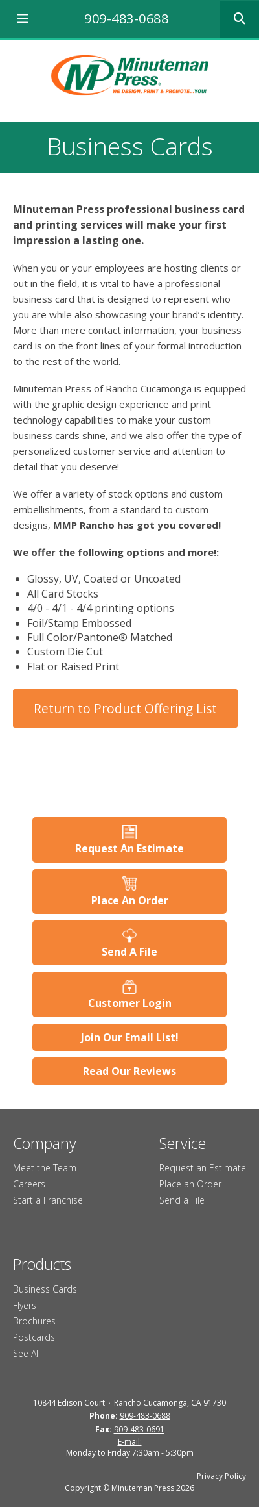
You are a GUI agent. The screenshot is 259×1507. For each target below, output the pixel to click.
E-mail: (130, 1441)
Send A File (129, 951)
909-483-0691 (139, 1429)
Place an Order (190, 1184)
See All (26, 1353)
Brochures (34, 1321)
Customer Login (130, 1003)
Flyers (24, 1305)
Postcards (34, 1337)
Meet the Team (44, 1167)
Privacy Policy (221, 1476)
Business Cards (45, 1289)
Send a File (182, 1200)
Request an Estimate (202, 1167)
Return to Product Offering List (125, 708)
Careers (29, 1184)
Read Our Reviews (129, 1071)
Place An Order (129, 900)
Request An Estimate (129, 848)
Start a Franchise (48, 1200)
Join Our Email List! (130, 1037)
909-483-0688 (126, 18)
